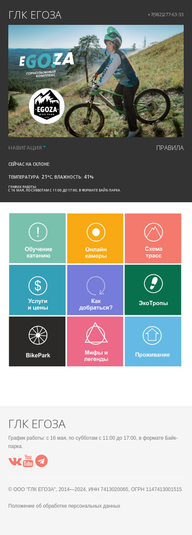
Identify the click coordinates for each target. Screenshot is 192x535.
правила (170, 147)
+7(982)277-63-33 (166, 14)
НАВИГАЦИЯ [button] (27, 147)
